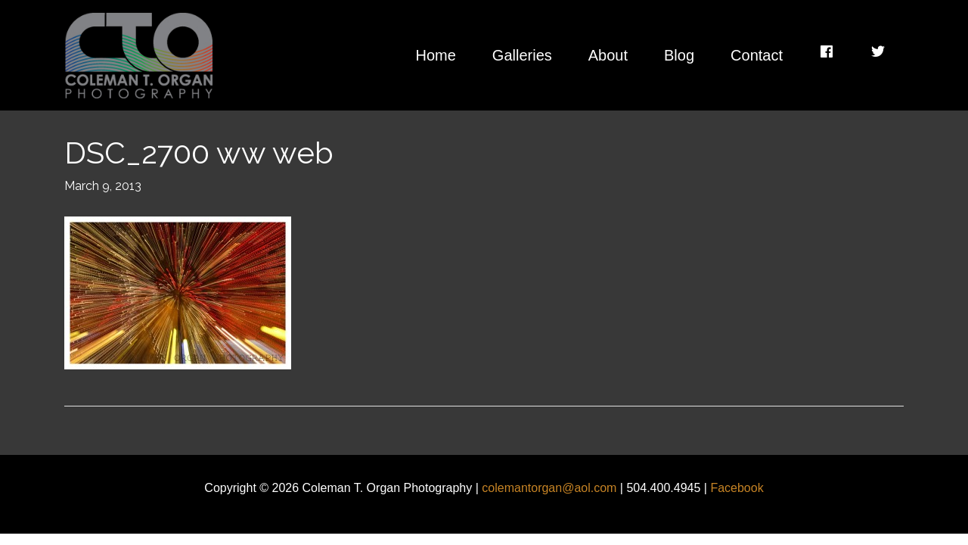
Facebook (736, 487)
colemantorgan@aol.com (549, 487)
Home (435, 55)
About (608, 55)
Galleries (522, 55)
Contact (757, 55)
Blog (679, 55)
